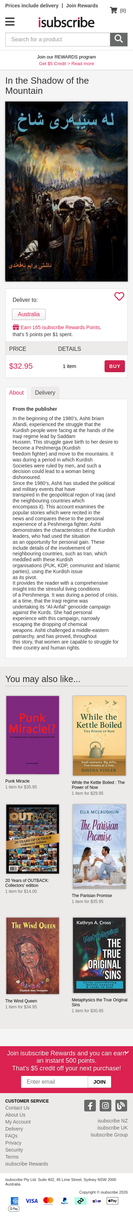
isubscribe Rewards (26, 1164)
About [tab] (16, 393)
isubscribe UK (113, 1128)
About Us (15, 1115)
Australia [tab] (29, 314)
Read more (82, 63)
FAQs (11, 1136)
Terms (12, 1157)
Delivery (14, 1129)
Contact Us (17, 1108)
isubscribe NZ (113, 1121)
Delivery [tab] (45, 393)
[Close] (126, 1052)
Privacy (13, 1143)
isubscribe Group (109, 1135)
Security (14, 1150)
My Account (18, 1122)
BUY (114, 366)
